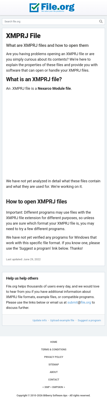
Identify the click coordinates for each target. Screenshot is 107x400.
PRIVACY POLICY (53, 357)
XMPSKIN (57, 387)
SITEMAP (54, 364)
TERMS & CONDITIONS (53, 349)
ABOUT (54, 372)
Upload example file (62, 320)
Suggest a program (89, 320)
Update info (40, 320)
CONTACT (53, 379)
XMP (47, 387)
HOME (53, 342)
